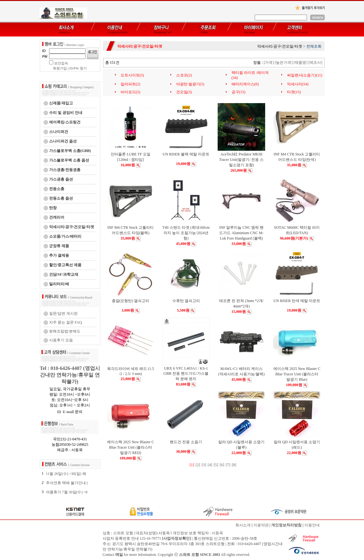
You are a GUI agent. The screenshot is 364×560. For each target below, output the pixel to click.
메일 (119, 554)
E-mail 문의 (69, 412)
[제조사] (315, 62)
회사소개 (243, 525)
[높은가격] (284, 62)
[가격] (269, 62)
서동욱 (217, 533)
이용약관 (261, 525)
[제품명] (301, 62)
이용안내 (312, 525)
